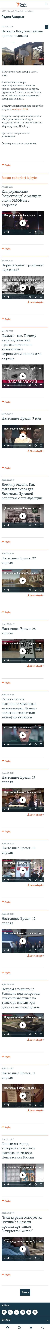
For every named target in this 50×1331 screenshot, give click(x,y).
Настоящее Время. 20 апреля (20, 643)
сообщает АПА (20, 109)
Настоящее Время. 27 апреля (20, 573)
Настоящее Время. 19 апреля (20, 792)
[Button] (6, 165)
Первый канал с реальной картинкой (24, 280)
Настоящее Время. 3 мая (17, 429)
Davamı (25, 1292)
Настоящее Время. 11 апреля (20, 1088)
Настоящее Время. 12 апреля (20, 933)
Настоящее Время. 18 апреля (20, 863)
